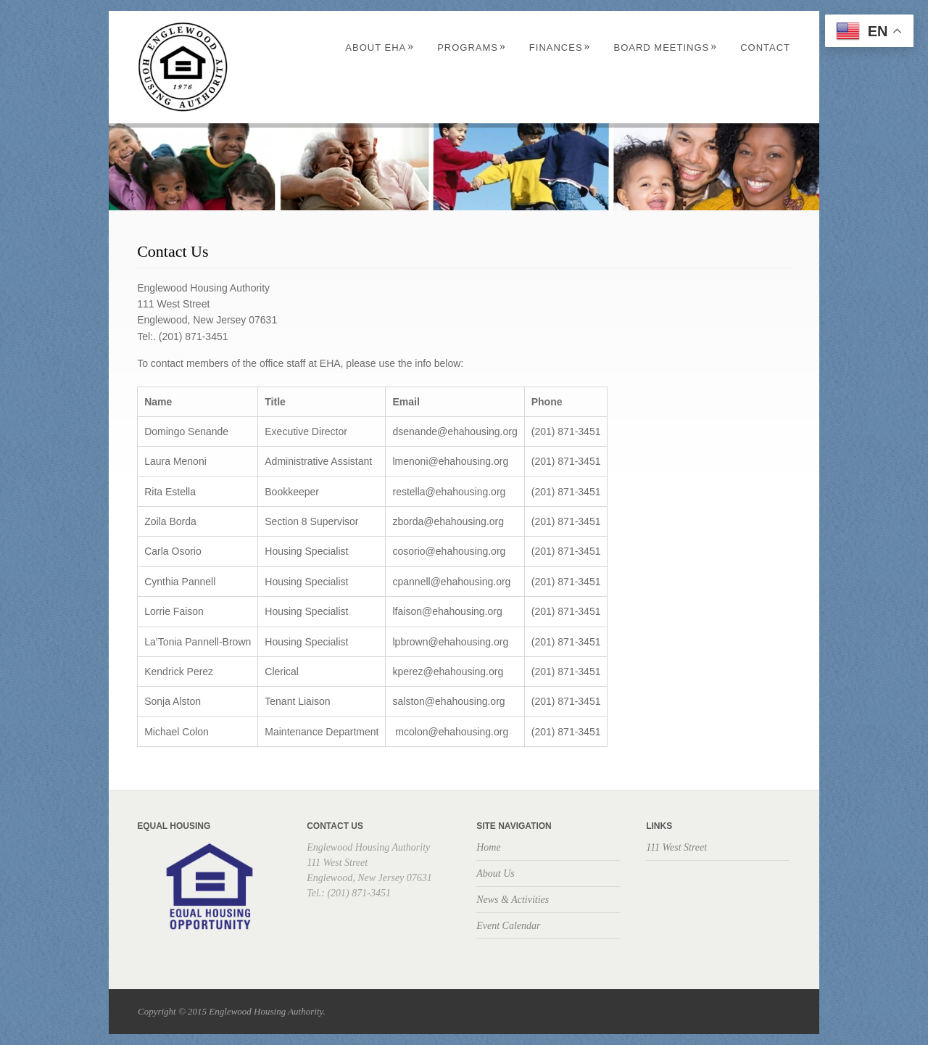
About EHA (379, 47)
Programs (471, 47)
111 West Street (676, 847)
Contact (765, 47)
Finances (560, 47)
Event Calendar (508, 925)
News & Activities (512, 899)
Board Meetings (665, 47)
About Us (495, 873)
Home (488, 847)
